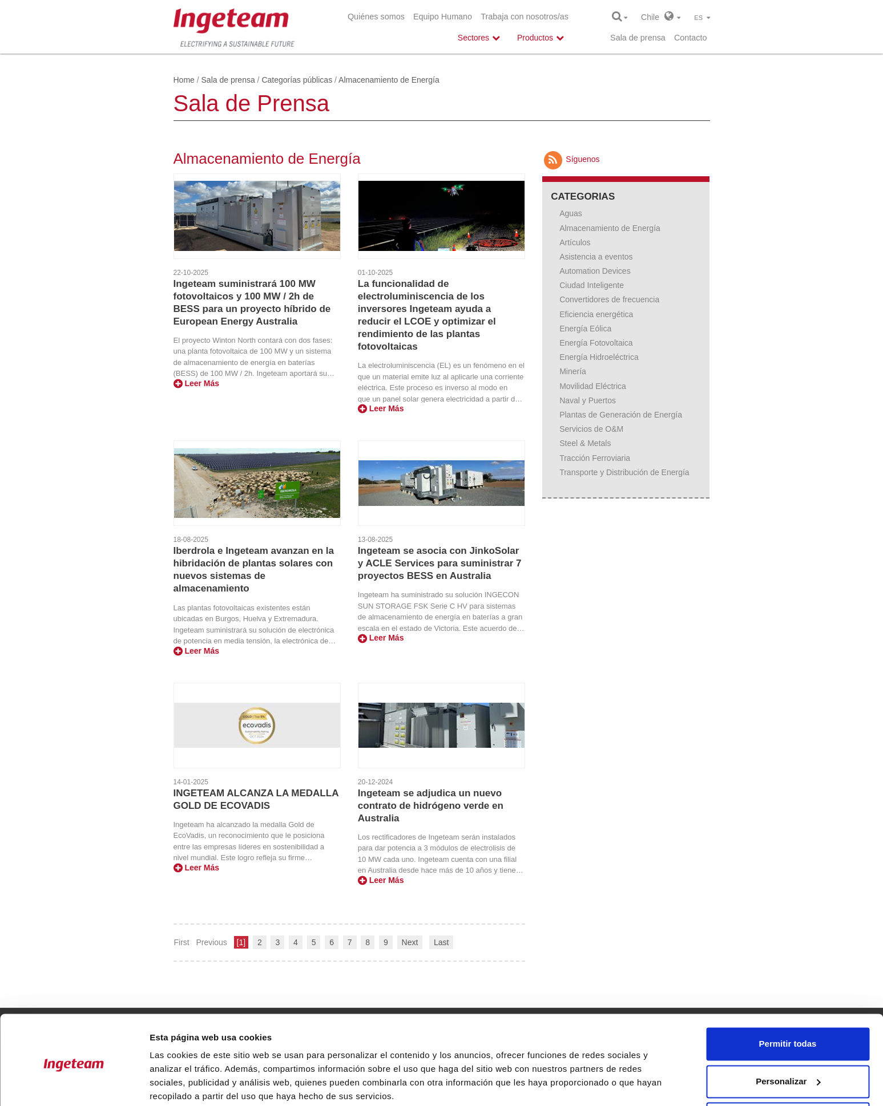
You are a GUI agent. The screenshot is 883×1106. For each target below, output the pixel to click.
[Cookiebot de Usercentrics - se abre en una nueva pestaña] (74, 1083)
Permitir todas (788, 999)
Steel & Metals (585, 443)
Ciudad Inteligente (591, 285)
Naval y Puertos (587, 400)
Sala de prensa (638, 37)
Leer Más (197, 383)
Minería (572, 371)
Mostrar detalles (183, 1083)
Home (184, 79)
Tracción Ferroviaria (594, 458)
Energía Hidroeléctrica (599, 357)
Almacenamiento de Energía (609, 228)
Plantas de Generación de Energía (620, 414)
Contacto (690, 37)
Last (441, 942)
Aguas (570, 213)
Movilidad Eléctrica (592, 386)
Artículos (574, 242)
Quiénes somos (376, 16)
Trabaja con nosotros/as (524, 16)
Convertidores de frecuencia (609, 299)
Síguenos (570, 159)
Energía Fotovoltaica (595, 342)
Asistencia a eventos (595, 256)
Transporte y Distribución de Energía (624, 472)
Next (410, 942)
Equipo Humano (442, 16)
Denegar (788, 1074)
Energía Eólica (585, 328)
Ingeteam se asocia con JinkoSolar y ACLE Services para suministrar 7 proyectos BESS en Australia (440, 563)
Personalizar (788, 1037)
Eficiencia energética (596, 314)
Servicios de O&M (591, 429)
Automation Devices (595, 271)
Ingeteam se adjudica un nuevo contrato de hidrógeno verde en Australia (430, 806)
